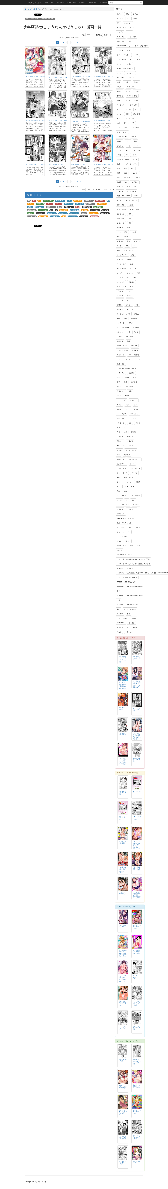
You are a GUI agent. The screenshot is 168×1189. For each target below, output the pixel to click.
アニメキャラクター (123, 541)
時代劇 (131, 323)
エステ (119, 405)
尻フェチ (136, 327)
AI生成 (119, 632)
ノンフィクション (123, 505)
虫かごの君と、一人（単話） (136, 1028)
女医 (134, 277)
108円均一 (134, 182)
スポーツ (137, 177)
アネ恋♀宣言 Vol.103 (136, 1162)
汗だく (136, 332)
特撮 (128, 614)
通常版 (133, 618)
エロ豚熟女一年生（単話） (122, 734)
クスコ (129, 482)
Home (28, 9)
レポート (120, 482)
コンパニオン (121, 468)
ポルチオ (134, 473)
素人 (118, 177)
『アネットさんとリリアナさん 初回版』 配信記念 (133, 564)
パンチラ (120, 332)
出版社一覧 (60, 2)
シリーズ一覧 (71, 2)
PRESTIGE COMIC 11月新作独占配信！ (130, 586)
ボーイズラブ (121, 414)
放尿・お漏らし (122, 132)
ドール (132, 464)
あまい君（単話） (136, 792)
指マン (137, 109)
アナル (119, 73)
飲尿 (125, 382)
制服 (128, 227)
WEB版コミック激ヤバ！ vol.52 (137, 1112)
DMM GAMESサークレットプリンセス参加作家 (132, 46)
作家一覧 (82, 2)
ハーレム (137, 146)
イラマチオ (120, 373)
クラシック (129, 632)
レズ (118, 55)
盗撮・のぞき (121, 286)
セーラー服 (120, 323)
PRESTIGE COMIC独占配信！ (127, 582)
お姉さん (136, 18)
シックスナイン (122, 255)
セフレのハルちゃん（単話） (136, 709)
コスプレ (120, 273)
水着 (118, 123)
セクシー (127, 177)
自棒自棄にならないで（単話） (122, 793)
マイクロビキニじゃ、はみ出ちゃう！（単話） (136, 1003)
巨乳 (118, 23)
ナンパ (128, 409)
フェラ (129, 32)
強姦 (118, 164)
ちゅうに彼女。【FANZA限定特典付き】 (123, 1112)
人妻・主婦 (132, 37)
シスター (120, 64)
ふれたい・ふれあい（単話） (122, 818)
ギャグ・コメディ (131, 200)
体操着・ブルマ (122, 182)
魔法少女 (120, 259)
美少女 (136, 82)
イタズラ (120, 191)
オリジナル (120, 77)
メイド (136, 50)
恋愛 (118, 82)
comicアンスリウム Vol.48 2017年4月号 (122, 1087)
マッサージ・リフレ (130, 164)
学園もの (131, 77)
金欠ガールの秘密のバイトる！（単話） (136, 1086)
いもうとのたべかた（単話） (122, 1028)
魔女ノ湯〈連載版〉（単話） (57, 164)
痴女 (118, 100)
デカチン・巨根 (122, 232)
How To (119, 550)
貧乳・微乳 (136, 114)
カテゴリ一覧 (49, 2)
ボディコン (120, 445)
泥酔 (118, 173)
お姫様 (133, 232)
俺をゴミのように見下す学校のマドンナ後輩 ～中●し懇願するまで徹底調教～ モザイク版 (136, 685)
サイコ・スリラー (123, 377)
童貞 (127, 246)
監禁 (130, 214)
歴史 (130, 423)
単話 (132, 168)
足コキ (119, 200)
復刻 (138, 545)
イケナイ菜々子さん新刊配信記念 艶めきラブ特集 (133, 559)
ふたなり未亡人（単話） (122, 926)
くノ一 (119, 336)
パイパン (133, 268)
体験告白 (120, 187)
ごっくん (130, 273)
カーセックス (121, 27)
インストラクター (123, 327)
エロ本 (119, 150)
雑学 (118, 591)
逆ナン (119, 109)
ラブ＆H (120, 18)
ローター (130, 300)
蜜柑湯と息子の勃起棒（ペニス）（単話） (136, 1062)
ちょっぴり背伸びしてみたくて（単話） (122, 1137)
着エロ (133, 137)
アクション (120, 514)
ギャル (128, 150)
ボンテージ (120, 423)
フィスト (127, 359)
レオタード (120, 223)
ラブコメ (135, 14)
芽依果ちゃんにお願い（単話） (136, 658)
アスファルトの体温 (122, 708)
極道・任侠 (120, 364)
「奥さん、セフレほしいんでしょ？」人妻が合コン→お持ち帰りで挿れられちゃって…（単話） (136, 846)
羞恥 (131, 59)
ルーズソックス (131, 450)
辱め (125, 168)
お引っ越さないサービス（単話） (122, 1163)
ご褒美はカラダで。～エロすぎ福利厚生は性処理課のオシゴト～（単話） (136, 737)
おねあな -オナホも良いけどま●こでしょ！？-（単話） (122, 659)
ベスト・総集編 (134, 355)
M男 (128, 332)
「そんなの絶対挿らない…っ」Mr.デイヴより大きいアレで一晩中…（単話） (122, 979)
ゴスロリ (120, 291)
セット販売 (129, 386)
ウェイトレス (134, 418)
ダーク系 (120, 300)
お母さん (120, 146)
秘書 (130, 223)
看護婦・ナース (122, 346)
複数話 (133, 432)
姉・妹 (132, 27)
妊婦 (118, 382)
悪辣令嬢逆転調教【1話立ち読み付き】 (136, 868)
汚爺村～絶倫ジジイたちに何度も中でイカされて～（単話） (122, 869)
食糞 (130, 527)
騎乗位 (119, 91)
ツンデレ (127, 100)
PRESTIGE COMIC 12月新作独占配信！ (130, 595)
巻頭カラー (120, 391)
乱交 (130, 41)
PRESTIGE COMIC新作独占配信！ (128, 604)
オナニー (137, 196)
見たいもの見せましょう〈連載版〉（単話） (83, 76)
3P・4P (128, 109)
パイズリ (135, 55)
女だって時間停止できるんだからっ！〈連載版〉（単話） (65, 77)
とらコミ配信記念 (130, 609)
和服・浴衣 (120, 41)
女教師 (131, 205)
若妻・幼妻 (120, 218)
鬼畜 (128, 187)
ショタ (129, 291)
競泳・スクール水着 (123, 196)
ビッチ (128, 141)
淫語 (138, 273)
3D (127, 500)
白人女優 (120, 614)
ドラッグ (120, 436)
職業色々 (120, 309)
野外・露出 (130, 87)
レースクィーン (129, 477)
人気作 (119, 500)
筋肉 (135, 405)
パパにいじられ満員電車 (122, 842)
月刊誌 (119, 450)
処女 (138, 59)
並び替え (98, 35)
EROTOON (121, 623)
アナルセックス (122, 137)
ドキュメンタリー (134, 459)
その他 (138, 423)
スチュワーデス (135, 468)
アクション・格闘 (123, 277)
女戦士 (129, 64)
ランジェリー (121, 105)
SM (135, 187)
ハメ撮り (120, 296)
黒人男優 (131, 623)
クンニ (119, 114)
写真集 (138, 527)
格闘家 (119, 409)
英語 (118, 427)
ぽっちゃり (120, 282)
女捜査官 (130, 441)
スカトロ (137, 359)
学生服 (136, 100)
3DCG (119, 486)
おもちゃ (128, 305)
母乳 (118, 236)
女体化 (119, 305)
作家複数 (120, 341)
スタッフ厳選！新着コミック (126, 368)
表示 (83, 35)
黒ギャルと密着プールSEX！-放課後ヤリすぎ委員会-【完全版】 (122, 954)
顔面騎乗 (131, 373)
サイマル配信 (131, 191)
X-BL (134, 246)
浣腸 (125, 318)
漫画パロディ (121, 545)
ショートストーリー (123, 532)
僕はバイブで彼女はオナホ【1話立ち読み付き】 (122, 1003)
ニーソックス (121, 264)
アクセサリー (131, 509)
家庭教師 (131, 282)
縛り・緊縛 (129, 336)
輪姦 (130, 218)
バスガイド (120, 459)
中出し (126, 55)
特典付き (130, 436)
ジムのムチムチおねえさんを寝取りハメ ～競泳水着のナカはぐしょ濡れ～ (122, 686)
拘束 (118, 318)
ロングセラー (135, 495)
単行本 (119, 14)
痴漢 (125, 173)
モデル (128, 405)
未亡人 (136, 314)
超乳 (130, 391)
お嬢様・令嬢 (134, 209)
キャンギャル (121, 418)
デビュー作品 (121, 400)
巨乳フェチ (120, 214)
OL (128, 18)
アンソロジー (130, 73)
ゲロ (118, 455)
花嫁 (128, 341)
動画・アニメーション (124, 523)
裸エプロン (130, 309)
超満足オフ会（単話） (122, 1060)
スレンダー (127, 23)
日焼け (119, 118)
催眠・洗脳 (120, 205)
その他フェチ (121, 268)
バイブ (119, 155)
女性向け (120, 509)
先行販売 (137, 91)
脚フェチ (120, 441)
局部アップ (120, 355)
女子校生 (127, 82)
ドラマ (134, 155)
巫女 (128, 50)
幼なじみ (120, 87)
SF (127, 155)
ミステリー (133, 400)
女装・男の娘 (121, 209)
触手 (132, 255)
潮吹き (119, 141)
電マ (134, 377)
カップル (120, 32)
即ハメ (119, 386)
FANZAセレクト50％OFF (125, 518)
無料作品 (134, 382)
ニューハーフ (128, 491)
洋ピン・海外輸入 (133, 627)
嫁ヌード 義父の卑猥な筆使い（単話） (136, 952)
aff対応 (129, 259)
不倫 (128, 146)
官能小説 (120, 241)
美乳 (127, 14)
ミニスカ (127, 427)
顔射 (131, 286)
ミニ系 (135, 159)
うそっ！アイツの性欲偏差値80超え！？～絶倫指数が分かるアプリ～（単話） (137, 896)
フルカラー (134, 173)
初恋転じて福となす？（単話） (136, 760)
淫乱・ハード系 (129, 123)
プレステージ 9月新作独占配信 (127, 577)
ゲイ (118, 359)
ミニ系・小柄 (130, 118)
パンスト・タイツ (123, 396)
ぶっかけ (136, 127)
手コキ (128, 91)
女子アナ (134, 346)
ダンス (131, 445)
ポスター (136, 505)
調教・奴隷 (133, 105)
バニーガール (134, 414)
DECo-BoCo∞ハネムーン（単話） (137, 818)
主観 (118, 600)
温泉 (118, 168)
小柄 (127, 114)
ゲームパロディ (130, 486)
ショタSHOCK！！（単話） (136, 977)
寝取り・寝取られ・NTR (125, 68)
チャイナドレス (122, 473)
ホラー (129, 296)
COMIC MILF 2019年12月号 (122, 894)
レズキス (130, 568)
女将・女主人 (128, 250)
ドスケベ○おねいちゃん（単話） (136, 1137)
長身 (118, 477)
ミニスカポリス (122, 495)
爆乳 (118, 609)
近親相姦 (120, 227)
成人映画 (127, 455)
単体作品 (120, 568)
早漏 (118, 432)
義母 (128, 241)
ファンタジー (121, 59)
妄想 (137, 305)
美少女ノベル (121, 464)
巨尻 (131, 264)
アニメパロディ (122, 536)
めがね (119, 246)
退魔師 (136, 409)
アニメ (136, 427)
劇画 (118, 250)
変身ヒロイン (128, 236)
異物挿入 (134, 318)
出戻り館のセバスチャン (78, 164)
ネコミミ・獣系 (132, 96)
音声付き (120, 627)
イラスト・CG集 (122, 350)
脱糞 (118, 491)
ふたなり (120, 50)
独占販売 (120, 96)
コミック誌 (120, 37)
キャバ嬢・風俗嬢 (123, 159)
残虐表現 (135, 350)
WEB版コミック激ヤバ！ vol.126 (137, 927)
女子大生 (137, 150)
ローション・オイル (123, 314)
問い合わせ (103, 2)
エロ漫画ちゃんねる (33, 3)
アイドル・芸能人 (123, 127)
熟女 (135, 141)
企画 (125, 432)
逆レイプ (137, 241)
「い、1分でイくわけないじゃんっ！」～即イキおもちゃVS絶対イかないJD (122, 762)
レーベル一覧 (92, 2)
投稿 (131, 545)
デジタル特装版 (122, 618)
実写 (133, 500)
